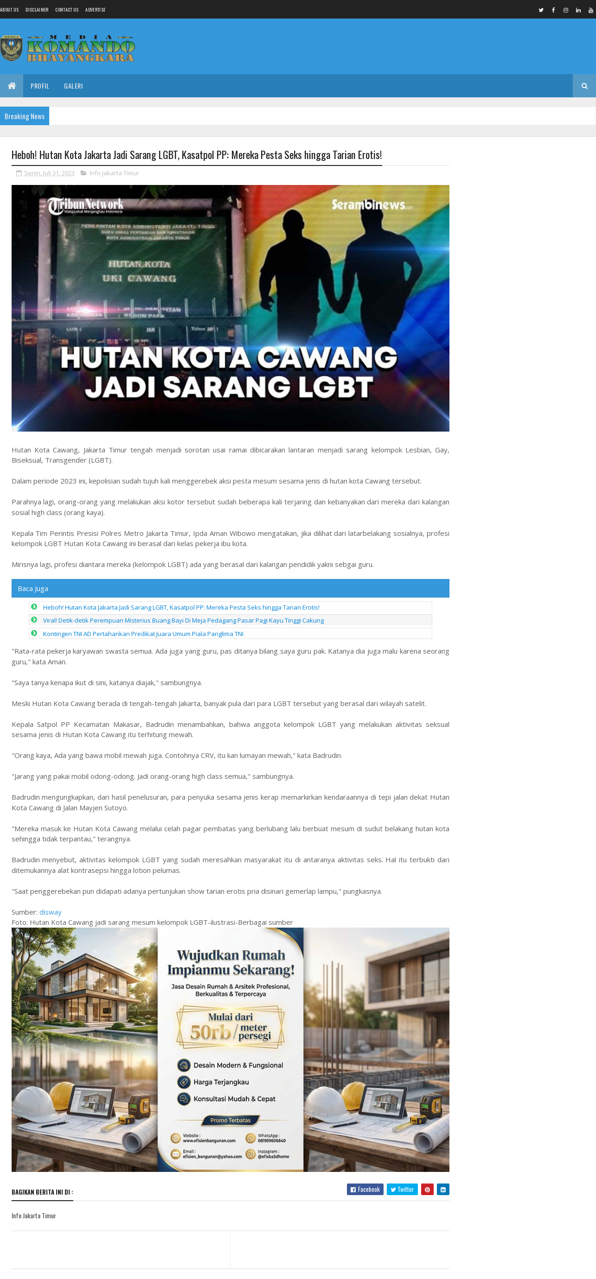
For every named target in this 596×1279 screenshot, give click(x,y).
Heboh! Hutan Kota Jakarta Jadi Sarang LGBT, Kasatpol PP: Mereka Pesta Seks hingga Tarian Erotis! (181, 598)
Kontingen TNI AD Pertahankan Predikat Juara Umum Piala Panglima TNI (143, 624)
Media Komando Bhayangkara (94, 1266)
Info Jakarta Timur (114, 173)
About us (9, 9)
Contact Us (66, 9)
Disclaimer (37, 9)
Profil (40, 85)
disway (50, 902)
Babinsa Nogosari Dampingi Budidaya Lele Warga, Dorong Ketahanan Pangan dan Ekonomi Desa (518, 189)
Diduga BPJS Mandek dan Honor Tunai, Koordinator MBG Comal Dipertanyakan (537, 842)
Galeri (73, 85)
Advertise (95, 9)
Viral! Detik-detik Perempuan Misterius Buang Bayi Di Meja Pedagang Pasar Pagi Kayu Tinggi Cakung (183, 611)
